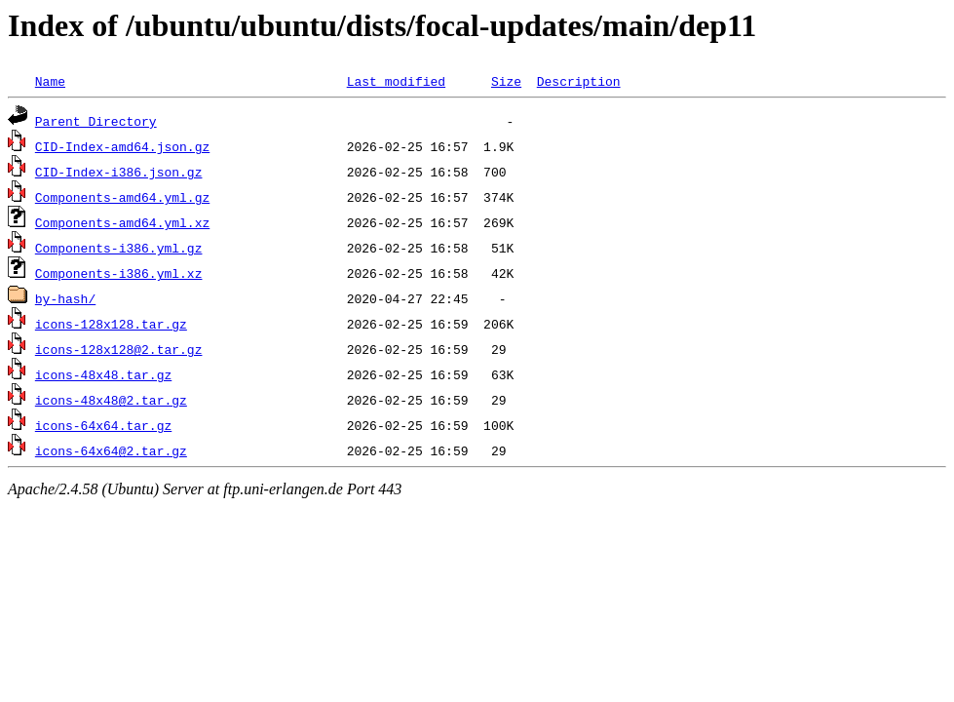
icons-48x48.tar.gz (103, 374)
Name (50, 81)
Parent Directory (96, 121)
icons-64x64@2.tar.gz (111, 450)
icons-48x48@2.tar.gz (111, 400)
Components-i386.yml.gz (119, 247)
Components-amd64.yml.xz (122, 222)
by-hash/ (65, 298)
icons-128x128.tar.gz (111, 323)
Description (579, 81)
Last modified (396, 81)
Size (506, 81)
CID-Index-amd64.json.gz (122, 146)
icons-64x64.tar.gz (103, 425)
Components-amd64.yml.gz (122, 197)
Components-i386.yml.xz (119, 273)
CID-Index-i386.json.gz (119, 171)
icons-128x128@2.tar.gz (119, 349)
